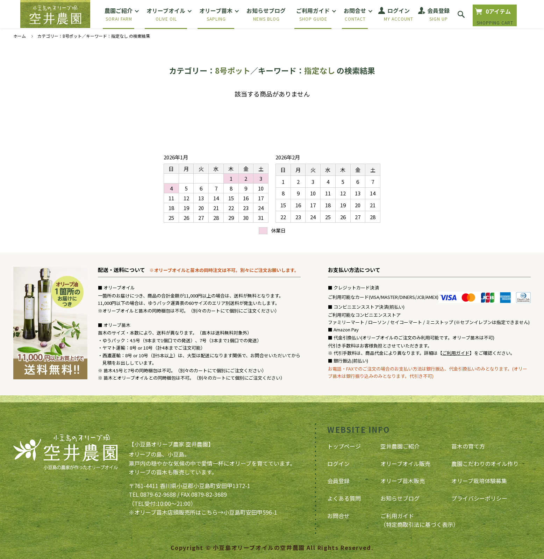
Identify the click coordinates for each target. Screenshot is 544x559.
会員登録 (338, 480)
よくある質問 (344, 498)
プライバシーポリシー (479, 498)
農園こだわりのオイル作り (484, 463)
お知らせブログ (400, 498)
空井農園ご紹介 (400, 446)
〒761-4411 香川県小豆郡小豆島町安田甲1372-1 (189, 485)
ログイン (338, 463)
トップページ (344, 446)
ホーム (19, 36)
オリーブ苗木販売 (402, 480)
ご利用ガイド (456, 353)
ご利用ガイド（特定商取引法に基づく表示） (419, 520)
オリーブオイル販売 (405, 463)
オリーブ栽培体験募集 (479, 480)
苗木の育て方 (468, 446)
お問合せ (338, 515)
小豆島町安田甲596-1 (250, 512)
